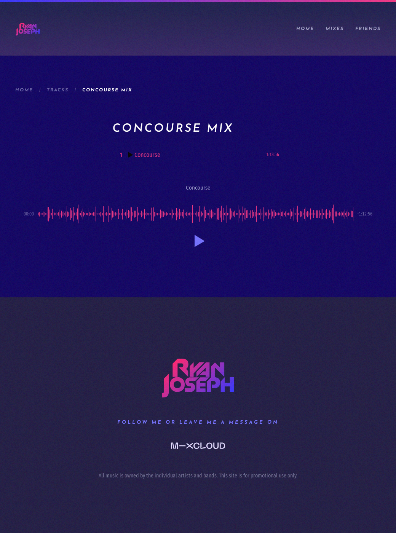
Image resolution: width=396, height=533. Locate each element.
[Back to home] (27, 29)
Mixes (335, 29)
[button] (198, 241)
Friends (368, 29)
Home (305, 29)
